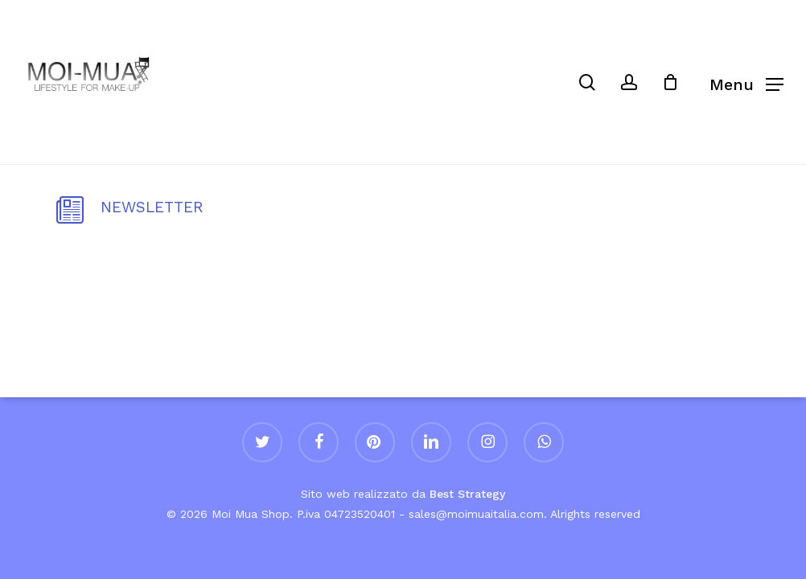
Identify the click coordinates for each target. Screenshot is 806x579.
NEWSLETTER (152, 207)
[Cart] (678, 82)
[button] (746, 82)
